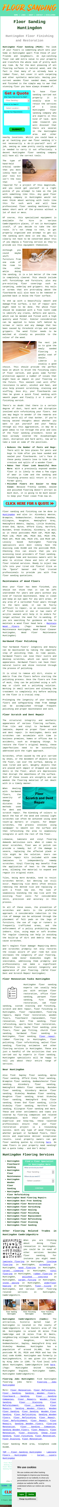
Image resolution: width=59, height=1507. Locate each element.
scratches (15, 941)
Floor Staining (30, 1402)
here (48, 1142)
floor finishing (43, 1009)
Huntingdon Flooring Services (28, 1154)
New (11, 1485)
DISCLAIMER (50, 15)
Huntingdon (9, 514)
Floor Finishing (23, 1436)
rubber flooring (42, 1274)
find (12, 1075)
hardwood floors (12, 656)
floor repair (47, 1036)
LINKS (23, 15)
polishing (8, 679)
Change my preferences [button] (27, 1499)
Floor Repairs (27, 1399)
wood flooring (27, 1268)
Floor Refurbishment (15, 1421)
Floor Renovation (21, 1390)
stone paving (11, 1283)
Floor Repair (47, 1417)
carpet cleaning (13, 1271)
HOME (16, 15)
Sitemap (4, 1485)
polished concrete (35, 1277)
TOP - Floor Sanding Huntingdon (22, 1452)
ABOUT (31, 15)
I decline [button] (31, 1494)
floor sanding (42, 140)
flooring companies (28, 1115)
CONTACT (39, 15)
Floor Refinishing (44, 1390)
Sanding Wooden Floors (40, 1393)
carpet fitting (27, 1280)
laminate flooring (13, 1261)
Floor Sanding (12, 1393)
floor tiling (43, 1286)
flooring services (13, 1048)
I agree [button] (21, 1494)
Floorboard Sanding (16, 1396)
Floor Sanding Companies (38, 1427)
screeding (44, 1265)
